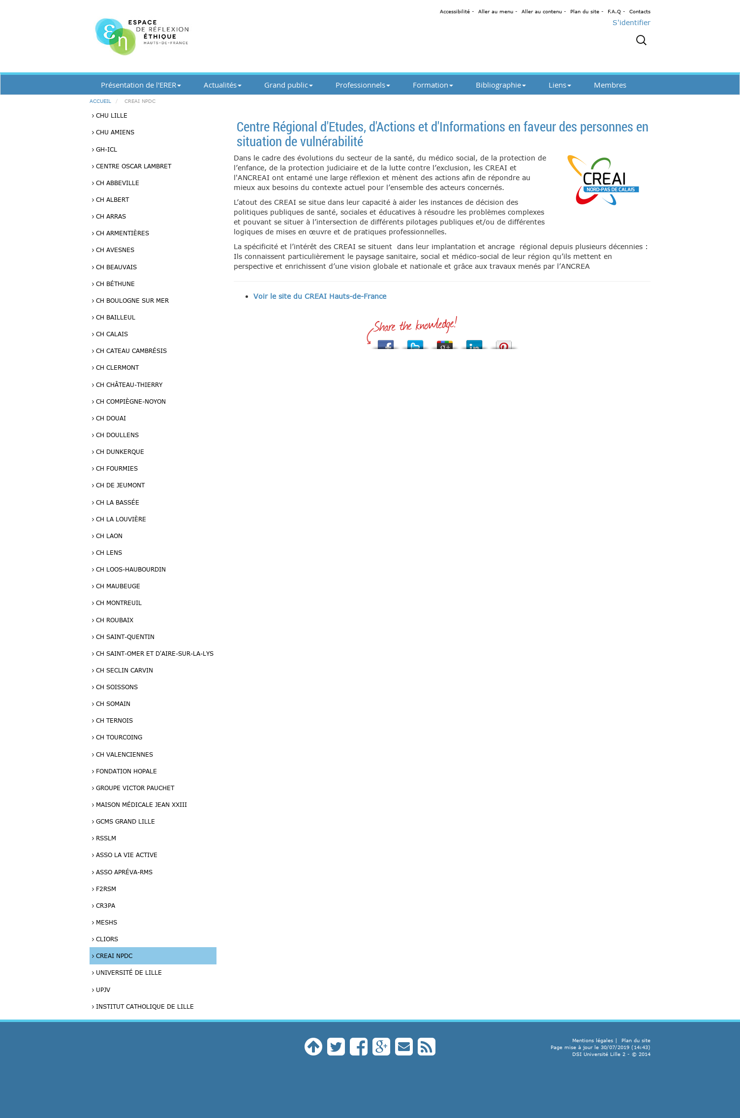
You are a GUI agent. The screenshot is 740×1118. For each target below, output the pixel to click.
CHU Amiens (113, 131)
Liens (560, 85)
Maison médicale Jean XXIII (139, 804)
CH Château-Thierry (127, 384)
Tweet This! (415, 342)
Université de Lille (127, 972)
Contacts (639, 11)
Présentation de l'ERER (141, 85)
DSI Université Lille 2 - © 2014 (611, 1054)
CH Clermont (115, 367)
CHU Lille (109, 115)
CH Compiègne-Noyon (129, 401)
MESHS (104, 922)
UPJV (101, 989)
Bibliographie (501, 85)
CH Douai (109, 418)
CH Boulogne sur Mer (130, 300)
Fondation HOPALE (124, 770)
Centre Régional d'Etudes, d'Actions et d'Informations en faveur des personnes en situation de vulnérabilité (442, 133)
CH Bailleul (113, 317)
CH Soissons (115, 686)
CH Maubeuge (116, 585)
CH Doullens (115, 434)
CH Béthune (113, 283)
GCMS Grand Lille (123, 821)
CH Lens (107, 552)
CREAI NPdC (112, 955)
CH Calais (110, 333)
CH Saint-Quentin (123, 636)
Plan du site (584, 11)
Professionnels (363, 85)
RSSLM (104, 837)
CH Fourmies (115, 468)
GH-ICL (104, 149)
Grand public (288, 85)
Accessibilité (455, 11)
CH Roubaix (112, 619)
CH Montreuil (117, 602)
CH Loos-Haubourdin (129, 569)
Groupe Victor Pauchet (133, 787)
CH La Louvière (119, 518)
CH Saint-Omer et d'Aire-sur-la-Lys (153, 653)
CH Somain (111, 703)
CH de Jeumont (118, 484)
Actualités (223, 85)
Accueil (100, 101)
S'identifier (631, 22)
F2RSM (104, 888)
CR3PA (103, 905)
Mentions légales (592, 1040)
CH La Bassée (115, 502)
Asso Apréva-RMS (122, 871)
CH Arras (109, 216)
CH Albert (110, 199)
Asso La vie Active (124, 854)
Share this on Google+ (445, 342)
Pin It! (504, 342)
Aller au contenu (542, 11)
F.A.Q (614, 11)
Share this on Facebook (386, 342)
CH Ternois (112, 720)
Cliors (105, 938)
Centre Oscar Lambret (131, 165)
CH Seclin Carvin (122, 670)
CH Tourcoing (117, 737)
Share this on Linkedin (474, 342)
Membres (610, 85)
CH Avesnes (113, 249)
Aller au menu (495, 11)
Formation (433, 85)
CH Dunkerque (118, 451)
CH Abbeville (115, 182)
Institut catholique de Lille (143, 1006)
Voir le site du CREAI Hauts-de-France (319, 296)
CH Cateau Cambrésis (129, 350)
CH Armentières (120, 232)
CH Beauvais (114, 266)
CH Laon (107, 535)
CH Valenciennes (122, 754)
